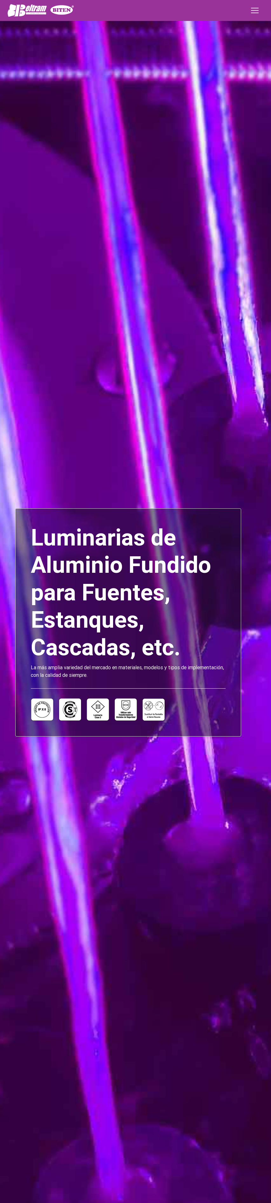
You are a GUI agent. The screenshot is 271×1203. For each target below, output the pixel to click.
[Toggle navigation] (254, 10)
